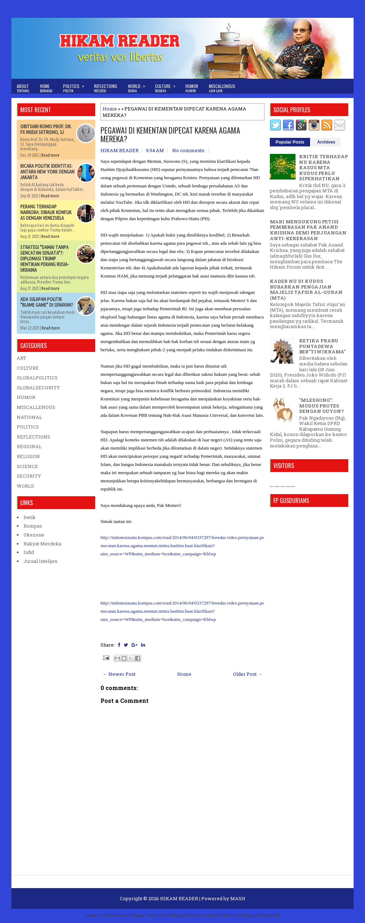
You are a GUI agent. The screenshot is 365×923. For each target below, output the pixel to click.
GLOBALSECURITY (38, 387)
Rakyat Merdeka (42, 543)
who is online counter (277, 486)
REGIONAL (29, 446)
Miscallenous (222, 88)
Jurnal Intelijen (40, 561)
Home (46, 88)
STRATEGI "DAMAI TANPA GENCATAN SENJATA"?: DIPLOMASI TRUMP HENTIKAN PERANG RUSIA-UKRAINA (44, 258)
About (23, 88)
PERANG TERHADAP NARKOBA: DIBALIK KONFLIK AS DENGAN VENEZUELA (46, 212)
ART (21, 358)
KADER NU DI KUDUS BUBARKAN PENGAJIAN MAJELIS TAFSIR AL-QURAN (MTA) (306, 289)
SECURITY (29, 476)
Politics (76, 86)
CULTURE (28, 368)
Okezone (34, 534)
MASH (237, 898)
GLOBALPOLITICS (37, 377)
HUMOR (26, 397)
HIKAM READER (179, 898)
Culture (167, 86)
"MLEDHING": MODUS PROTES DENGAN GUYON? (321, 405)
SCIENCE (27, 466)
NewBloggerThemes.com (188, 915)
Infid (29, 552)
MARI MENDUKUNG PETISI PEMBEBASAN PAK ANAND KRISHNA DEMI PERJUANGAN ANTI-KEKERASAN (308, 230)
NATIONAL (29, 417)
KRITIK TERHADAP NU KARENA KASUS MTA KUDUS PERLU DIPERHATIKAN (323, 167)
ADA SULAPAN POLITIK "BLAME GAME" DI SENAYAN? (46, 302)
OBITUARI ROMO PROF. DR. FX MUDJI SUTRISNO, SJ (46, 129)
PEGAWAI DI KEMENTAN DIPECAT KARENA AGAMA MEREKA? (170, 134)
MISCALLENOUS (36, 407)
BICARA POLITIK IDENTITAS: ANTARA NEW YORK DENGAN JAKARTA (47, 171)
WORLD (25, 486)
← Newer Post (119, 674)
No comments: (188, 150)
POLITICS (28, 427)
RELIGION (28, 456)
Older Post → (247, 674)
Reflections (105, 88)
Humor (191, 88)
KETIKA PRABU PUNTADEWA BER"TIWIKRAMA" (322, 346)
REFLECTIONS (33, 437)
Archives (326, 142)
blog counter (290, 486)
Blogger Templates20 (260, 915)
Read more (50, 155)
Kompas (33, 526)
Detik (30, 517)
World (139, 86)
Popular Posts (290, 142)
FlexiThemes (115, 915)
